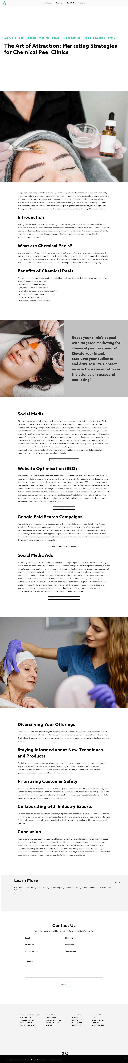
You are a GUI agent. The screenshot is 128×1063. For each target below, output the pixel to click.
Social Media (26, 1023)
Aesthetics (48, 3)
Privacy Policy (89, 931)
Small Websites (53, 1017)
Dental (75, 1017)
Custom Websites (53, 1020)
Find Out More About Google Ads (64, 546)
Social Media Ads (28, 1025)
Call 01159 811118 (100, 1020)
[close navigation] (125, 1058)
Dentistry (59, 3)
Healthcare (77, 1023)
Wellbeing (76, 1025)
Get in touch (120, 883)
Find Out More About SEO (64, 508)
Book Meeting (98, 1025)
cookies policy (50, 1060)
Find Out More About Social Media (64, 460)
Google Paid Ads (28, 1020)
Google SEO (25, 1017)
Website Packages (54, 1023)
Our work (70, 3)
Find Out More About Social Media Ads (64, 598)
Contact (81, 3)
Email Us (95, 1023)
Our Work (50, 1025)
